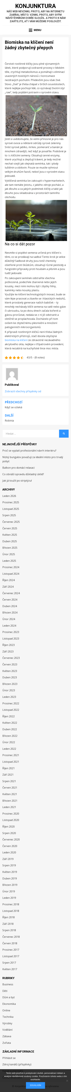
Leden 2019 (9, 898)
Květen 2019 (9, 872)
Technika (7, 1017)
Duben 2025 (9, 541)
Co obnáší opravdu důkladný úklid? (23, 474)
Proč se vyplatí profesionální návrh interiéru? (29, 450)
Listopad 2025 (10, 509)
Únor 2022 (8, 742)
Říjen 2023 (8, 645)
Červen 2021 (9, 787)
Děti (4, 991)
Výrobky (7, 1023)
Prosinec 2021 (10, 755)
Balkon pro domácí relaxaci (18, 467)
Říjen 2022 (8, 716)
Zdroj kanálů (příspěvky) (16, 1064)
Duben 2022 (9, 729)
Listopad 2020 (10, 820)
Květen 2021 (9, 794)
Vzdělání (7, 1029)
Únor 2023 (8, 690)
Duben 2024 (9, 606)
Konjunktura (35, 6)
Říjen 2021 (8, 768)
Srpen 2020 (9, 833)
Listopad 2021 (10, 761)
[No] (67, 1080)
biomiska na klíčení (16, 340)
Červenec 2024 (11, 593)
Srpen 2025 (9, 515)
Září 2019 (8, 859)
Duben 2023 (9, 677)
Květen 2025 (9, 534)
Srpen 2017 (9, 962)
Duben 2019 (9, 878)
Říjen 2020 (8, 826)
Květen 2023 (9, 671)
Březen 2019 (9, 885)
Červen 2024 (9, 599)
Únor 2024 (8, 619)
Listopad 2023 (10, 638)
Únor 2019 (8, 891)
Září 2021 (8, 774)
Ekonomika (9, 1004)
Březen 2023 (9, 684)
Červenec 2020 (11, 839)
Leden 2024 (9, 625)
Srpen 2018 (9, 930)
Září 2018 (8, 924)
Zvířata (6, 1043)
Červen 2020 (9, 846)
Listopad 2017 (10, 956)
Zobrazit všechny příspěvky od (23, 391)
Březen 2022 (9, 736)
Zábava (6, 1036)
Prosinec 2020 (10, 813)
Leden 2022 (9, 749)
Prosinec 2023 (10, 632)
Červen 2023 (9, 664)
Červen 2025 (9, 528)
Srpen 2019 (9, 865)
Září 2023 (8, 651)
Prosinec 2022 (10, 703)
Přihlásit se (9, 1058)
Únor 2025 (8, 554)
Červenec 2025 (11, 522)
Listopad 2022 (10, 710)
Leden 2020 (9, 852)
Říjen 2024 (8, 580)
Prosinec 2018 (10, 904)
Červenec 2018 (11, 937)
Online (6, 1010)
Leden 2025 (9, 561)
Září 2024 (8, 586)
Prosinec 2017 (10, 949)
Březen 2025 (9, 547)
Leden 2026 (9, 496)
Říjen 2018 (8, 917)
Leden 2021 (9, 807)
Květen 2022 (9, 722)
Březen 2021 (9, 800)
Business (7, 984)
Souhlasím (35, 1085)
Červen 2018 (9, 943)
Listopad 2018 (10, 911)
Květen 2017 (9, 969)
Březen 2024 (9, 612)
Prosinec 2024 (10, 567)
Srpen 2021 (9, 781)
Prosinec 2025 (10, 502)
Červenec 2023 (11, 658)
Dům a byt (8, 997)
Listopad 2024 (10, 573)
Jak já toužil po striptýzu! (17, 480)
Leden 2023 (9, 697)
